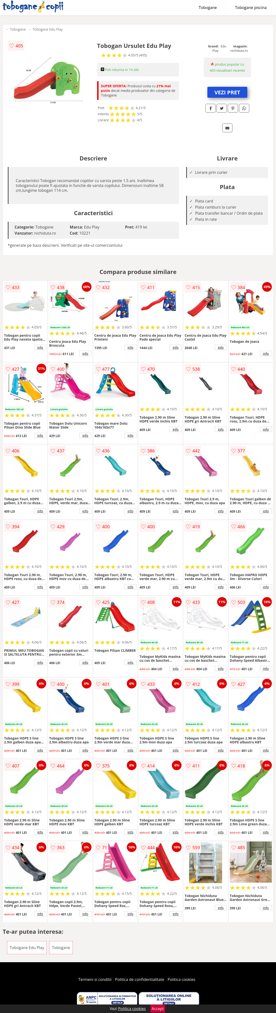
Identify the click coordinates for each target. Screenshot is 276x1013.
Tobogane (208, 7)
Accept (158, 1008)
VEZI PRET (227, 92)
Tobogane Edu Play (48, 29)
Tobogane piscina (251, 7)
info (40, 347)
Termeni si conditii (95, 979)
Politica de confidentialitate (139, 979)
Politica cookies (181, 979)
